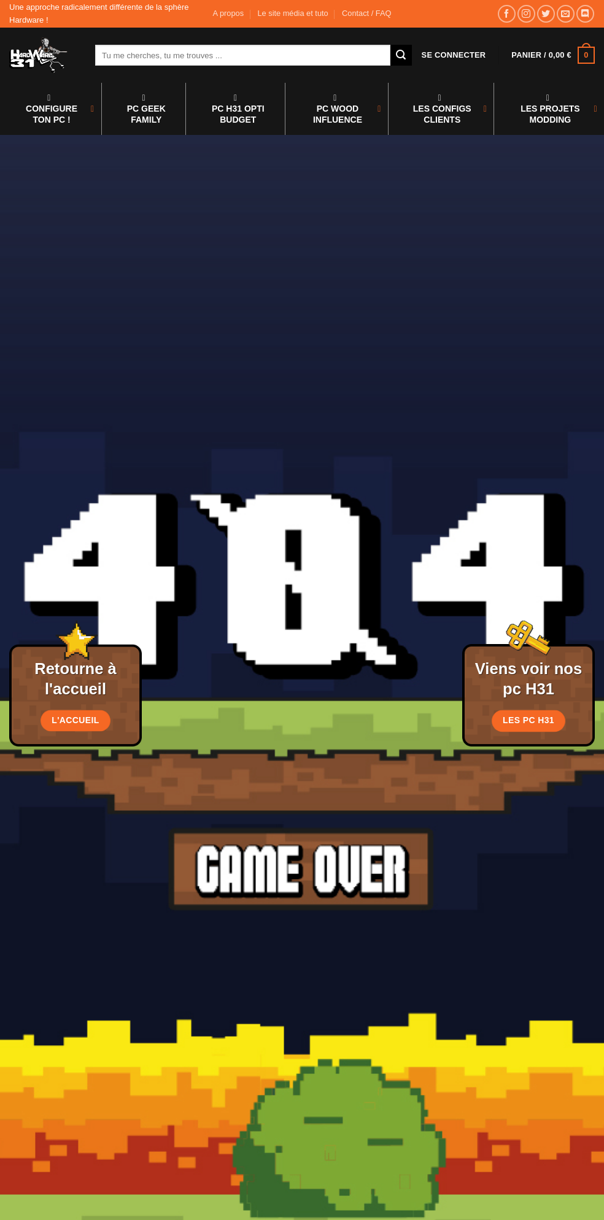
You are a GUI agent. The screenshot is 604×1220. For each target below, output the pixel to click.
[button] (454, 55)
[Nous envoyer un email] (566, 14)
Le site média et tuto (292, 13)
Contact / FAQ (366, 13)
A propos (228, 13)
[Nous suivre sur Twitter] (546, 14)
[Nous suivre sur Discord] (585, 14)
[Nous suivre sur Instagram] (526, 14)
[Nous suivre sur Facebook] (507, 14)
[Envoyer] (400, 55)
